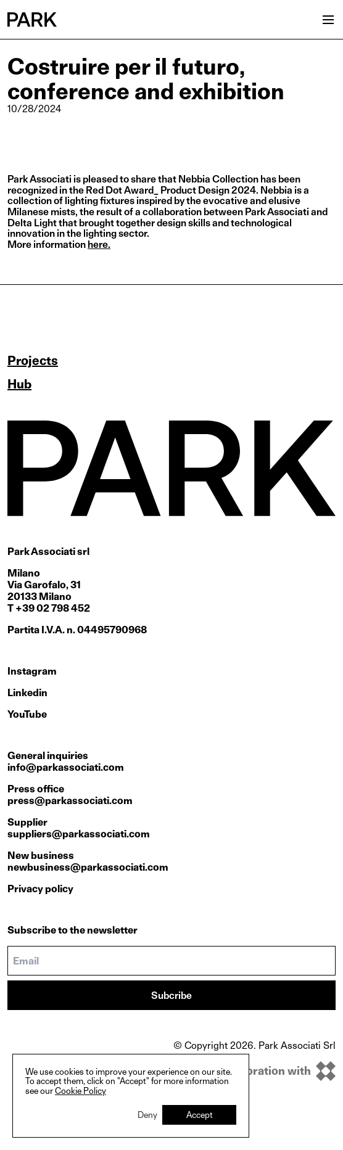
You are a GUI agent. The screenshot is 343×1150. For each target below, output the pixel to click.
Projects (32, 360)
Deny (147, 1114)
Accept (199, 1114)
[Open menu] (328, 19)
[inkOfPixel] (254, 1071)
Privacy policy (40, 889)
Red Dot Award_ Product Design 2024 (171, 190)
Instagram (32, 671)
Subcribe (171, 995)
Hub (19, 384)
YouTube (27, 714)
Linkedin (27, 693)
